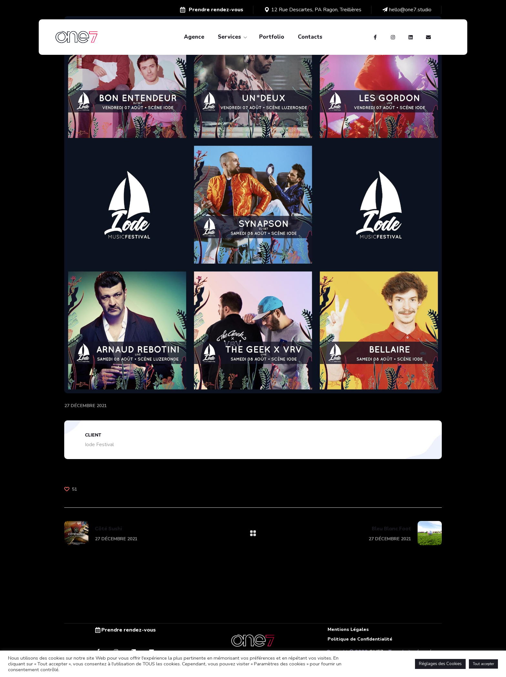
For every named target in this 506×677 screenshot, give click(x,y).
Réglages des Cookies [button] (440, 664)
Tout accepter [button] (483, 664)
